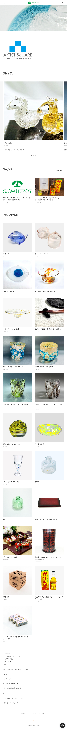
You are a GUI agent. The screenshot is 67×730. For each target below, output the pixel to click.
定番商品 (8, 661)
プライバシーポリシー (11, 683)
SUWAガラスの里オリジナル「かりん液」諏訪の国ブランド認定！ (48, 199)
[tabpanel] (33, 117)
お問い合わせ (8, 679)
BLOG (6, 674)
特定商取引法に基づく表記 (12, 688)
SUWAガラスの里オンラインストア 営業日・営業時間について (17, 199)
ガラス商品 (9, 659)
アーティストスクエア (12, 656)
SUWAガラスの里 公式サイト (14, 698)
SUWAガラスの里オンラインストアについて (18, 669)
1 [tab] (31, 155)
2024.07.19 (38, 202)
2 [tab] (33, 155)
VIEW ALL (60, 170)
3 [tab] (35, 155)
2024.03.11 (6, 202)
